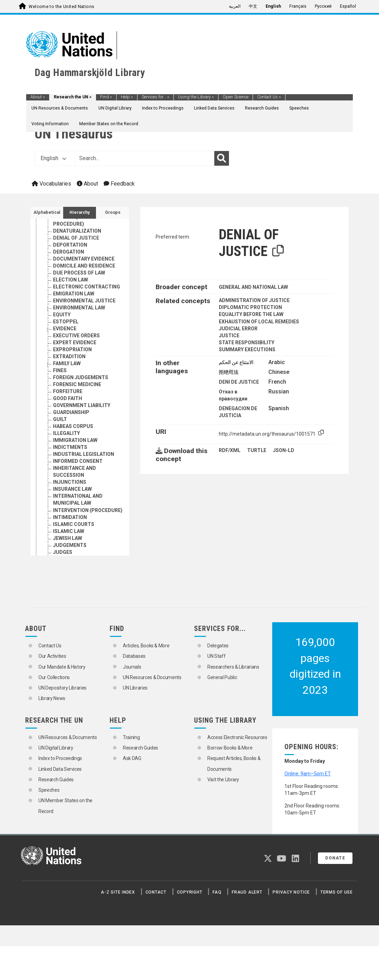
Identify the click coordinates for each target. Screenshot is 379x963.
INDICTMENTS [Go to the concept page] (70, 447)
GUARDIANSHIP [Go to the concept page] (71, 412)
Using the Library (196, 97)
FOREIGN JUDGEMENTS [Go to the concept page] (80, 377)
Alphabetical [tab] (47, 212)
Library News (51, 698)
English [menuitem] (273, 6)
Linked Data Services (214, 108)
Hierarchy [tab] (79, 212)
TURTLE (256, 450)
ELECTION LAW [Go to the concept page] (70, 280)
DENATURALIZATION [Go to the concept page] (77, 231)
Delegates (218, 645)
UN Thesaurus (74, 134)
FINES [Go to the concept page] (60, 370)
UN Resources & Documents (59, 108)
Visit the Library (223, 779)
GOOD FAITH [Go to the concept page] (67, 398)
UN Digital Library (115, 108)
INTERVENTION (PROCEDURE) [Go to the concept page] (87, 510)
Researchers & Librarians (233, 667)
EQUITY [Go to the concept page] (61, 314)
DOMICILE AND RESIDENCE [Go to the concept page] (84, 266)
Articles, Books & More (146, 645)
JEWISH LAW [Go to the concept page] (67, 538)
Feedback (119, 183)
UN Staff (216, 656)
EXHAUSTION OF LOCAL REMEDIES (259, 321)
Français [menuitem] (297, 6)
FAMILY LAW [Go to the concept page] (67, 363)
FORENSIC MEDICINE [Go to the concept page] (77, 384)
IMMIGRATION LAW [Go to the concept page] (75, 440)
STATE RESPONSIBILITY (246, 342)
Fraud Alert (247, 892)
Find (106, 97)
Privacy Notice (291, 892)
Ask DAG (132, 758)
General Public (222, 677)
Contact (156, 892)
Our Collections (54, 677)
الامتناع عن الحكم (236, 362)
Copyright (189, 892)
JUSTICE (229, 335)
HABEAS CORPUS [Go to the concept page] (73, 426)
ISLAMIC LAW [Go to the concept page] (68, 531)
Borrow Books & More (229, 748)
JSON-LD (283, 450)
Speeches (299, 108)
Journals (132, 667)
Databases (134, 656)
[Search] (221, 158)
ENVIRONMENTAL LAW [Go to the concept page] (79, 307)
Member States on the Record (108, 123)
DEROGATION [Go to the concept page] (68, 252)
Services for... (155, 97)
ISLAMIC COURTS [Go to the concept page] (73, 524)
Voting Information (50, 123)
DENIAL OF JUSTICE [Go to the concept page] (76, 238)
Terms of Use (336, 892)
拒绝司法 (228, 372)
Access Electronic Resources (237, 737)
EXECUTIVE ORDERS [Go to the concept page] (76, 335)
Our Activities (52, 656)
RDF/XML (229, 450)
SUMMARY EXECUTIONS (247, 349)
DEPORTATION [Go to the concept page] (70, 245)
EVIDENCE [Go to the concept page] (64, 328)
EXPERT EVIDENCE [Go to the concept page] (74, 342)
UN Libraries (135, 688)
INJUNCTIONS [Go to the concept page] (69, 482)
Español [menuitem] (348, 6)
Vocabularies (51, 183)
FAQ (217, 892)
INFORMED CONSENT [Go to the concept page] (78, 461)
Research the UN (72, 97)
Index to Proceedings (163, 108)
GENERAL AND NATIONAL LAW (253, 287)
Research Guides (262, 108)
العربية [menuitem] (234, 6)
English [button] (53, 158)
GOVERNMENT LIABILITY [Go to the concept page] (81, 405)
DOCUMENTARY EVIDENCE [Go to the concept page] (83, 259)
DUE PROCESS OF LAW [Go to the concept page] (79, 273)
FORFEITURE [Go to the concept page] (67, 391)
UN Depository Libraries (62, 688)
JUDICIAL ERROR (238, 328)
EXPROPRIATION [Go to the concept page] (72, 349)
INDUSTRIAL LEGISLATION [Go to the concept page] (83, 454)
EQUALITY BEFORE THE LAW (251, 314)
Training (131, 737)
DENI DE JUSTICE (239, 382)
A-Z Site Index (118, 892)
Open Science (235, 97)
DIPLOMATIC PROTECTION (250, 307)
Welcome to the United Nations (61, 6)
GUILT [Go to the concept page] (60, 419)
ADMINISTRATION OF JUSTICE (254, 300)
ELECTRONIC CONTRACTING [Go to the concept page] (86, 286)
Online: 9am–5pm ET (307, 773)
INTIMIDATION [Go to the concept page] (70, 517)
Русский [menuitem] (323, 6)
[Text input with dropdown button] (144, 158)
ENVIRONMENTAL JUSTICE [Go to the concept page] (84, 300)
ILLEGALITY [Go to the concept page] (66, 433)
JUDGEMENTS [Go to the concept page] (70, 545)
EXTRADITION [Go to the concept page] (69, 356)
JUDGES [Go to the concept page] (62, 552)
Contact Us (269, 97)
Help (127, 97)
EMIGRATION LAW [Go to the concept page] (73, 293)
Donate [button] (335, 858)
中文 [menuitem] (253, 6)
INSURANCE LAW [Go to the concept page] (72, 489)
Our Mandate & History (62, 667)
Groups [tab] (112, 212)
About (37, 97)
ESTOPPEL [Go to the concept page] (66, 321)
